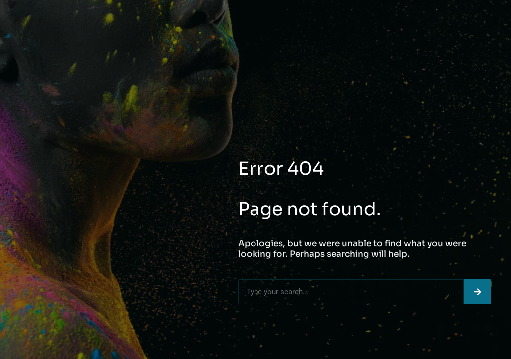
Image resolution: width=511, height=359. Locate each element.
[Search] (477, 291)
